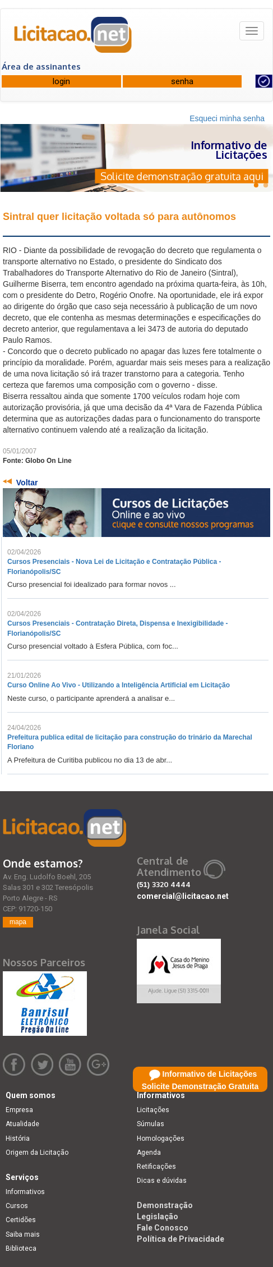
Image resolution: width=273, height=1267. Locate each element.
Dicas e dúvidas (162, 1181)
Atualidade (22, 1124)
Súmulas (150, 1124)
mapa (18, 922)
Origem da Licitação (37, 1152)
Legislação (157, 1216)
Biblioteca (21, 1248)
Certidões (21, 1220)
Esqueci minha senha (227, 118)
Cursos (17, 1206)
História (18, 1138)
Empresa (19, 1110)
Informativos (25, 1192)
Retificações (156, 1166)
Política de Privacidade (180, 1238)
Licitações (153, 1110)
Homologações (160, 1138)
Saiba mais (23, 1234)
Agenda (149, 1152)
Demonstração (165, 1205)
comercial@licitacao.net (183, 896)
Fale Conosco (162, 1227)
